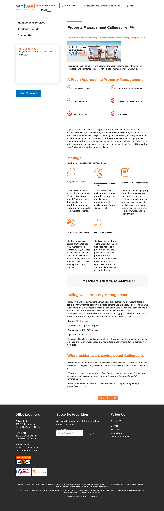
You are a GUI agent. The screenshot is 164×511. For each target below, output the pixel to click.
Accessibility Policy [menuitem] (120, 436)
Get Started (28, 93)
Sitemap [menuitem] (115, 426)
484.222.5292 (25, 55)
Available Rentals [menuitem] (29, 29)
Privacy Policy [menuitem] (117, 429)
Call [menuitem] (132, 6)
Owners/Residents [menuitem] (47, 5)
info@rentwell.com (102, 486)
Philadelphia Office (28, 49)
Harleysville (80, 313)
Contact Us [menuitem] (25, 35)
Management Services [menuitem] (32, 22)
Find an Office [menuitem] (71, 5)
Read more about (107, 281)
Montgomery (82, 321)
